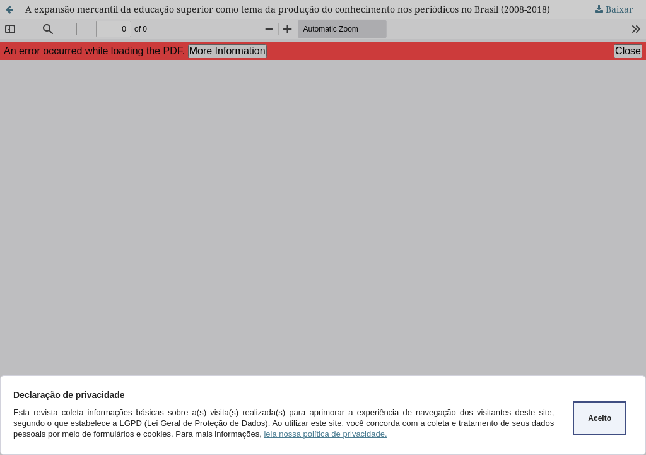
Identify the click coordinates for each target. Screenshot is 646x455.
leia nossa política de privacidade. (325, 434)
